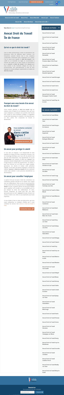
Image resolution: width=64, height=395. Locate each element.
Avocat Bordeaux (28, 22)
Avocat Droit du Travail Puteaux (50, 318)
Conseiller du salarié (49, 2)
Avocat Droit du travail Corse (50, 90)
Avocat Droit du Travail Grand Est (50, 38)
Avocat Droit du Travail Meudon (50, 262)
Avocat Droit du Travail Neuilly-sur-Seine (50, 365)
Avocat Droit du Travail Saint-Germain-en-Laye (50, 164)
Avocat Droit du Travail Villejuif (50, 273)
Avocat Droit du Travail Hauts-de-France (50, 66)
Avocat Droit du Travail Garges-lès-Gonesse (50, 126)
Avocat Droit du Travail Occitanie (51, 81)
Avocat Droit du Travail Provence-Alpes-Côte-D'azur (49, 60)
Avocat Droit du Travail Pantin (50, 313)
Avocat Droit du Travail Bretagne (51, 77)
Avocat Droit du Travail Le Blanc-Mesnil (51, 191)
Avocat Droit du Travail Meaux (50, 277)
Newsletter (32, 388)
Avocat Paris (24, 18)
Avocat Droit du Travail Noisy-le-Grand (51, 371)
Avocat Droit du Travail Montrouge (48, 308)
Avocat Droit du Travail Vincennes (48, 327)
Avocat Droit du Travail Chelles (50, 285)
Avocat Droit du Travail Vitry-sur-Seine (50, 221)
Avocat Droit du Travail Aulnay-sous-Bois (50, 226)
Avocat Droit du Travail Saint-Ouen (50, 120)
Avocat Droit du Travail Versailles (48, 170)
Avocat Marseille (34, 18)
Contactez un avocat (22, 141)
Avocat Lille (18, 22)
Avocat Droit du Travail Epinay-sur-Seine (50, 296)
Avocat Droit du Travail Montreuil (48, 148)
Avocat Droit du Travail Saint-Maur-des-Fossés (50, 215)
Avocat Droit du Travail (23, 2)
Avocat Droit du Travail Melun (50, 115)
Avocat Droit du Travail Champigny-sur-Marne (48, 333)
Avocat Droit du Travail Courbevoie (48, 203)
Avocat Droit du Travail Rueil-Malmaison (50, 209)
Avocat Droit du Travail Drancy (50, 338)
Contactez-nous (25, 209)
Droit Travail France (12, 2)
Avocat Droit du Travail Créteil (50, 143)
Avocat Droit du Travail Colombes (48, 353)
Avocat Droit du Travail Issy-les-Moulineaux (50, 343)
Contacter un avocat (36, 2)
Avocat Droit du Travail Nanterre (51, 153)
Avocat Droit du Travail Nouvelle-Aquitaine (48, 72)
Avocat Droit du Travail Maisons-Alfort (51, 197)
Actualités (51, 4)
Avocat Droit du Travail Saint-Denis (50, 158)
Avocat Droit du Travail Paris (50, 43)
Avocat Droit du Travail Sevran (50, 322)
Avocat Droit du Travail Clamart (50, 242)
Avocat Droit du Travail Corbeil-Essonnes (50, 290)
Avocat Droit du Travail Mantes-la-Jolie (50, 257)
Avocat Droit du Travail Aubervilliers (48, 232)
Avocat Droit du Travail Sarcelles (51, 348)
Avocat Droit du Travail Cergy (50, 175)
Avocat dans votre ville (41, 22)
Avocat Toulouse (54, 18)
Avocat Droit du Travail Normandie (48, 54)
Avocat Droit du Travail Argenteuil (48, 132)
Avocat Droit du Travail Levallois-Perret (48, 359)
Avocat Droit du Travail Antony (50, 281)
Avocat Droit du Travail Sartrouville (48, 267)
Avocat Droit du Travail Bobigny (50, 238)
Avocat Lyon (44, 18)
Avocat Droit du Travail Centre (50, 86)
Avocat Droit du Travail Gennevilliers (48, 302)
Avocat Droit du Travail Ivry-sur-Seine (51, 251)
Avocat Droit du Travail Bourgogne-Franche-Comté (49, 95)
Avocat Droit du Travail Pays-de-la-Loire (51, 101)
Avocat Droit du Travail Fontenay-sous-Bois (48, 185)
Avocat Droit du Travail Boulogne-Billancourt (48, 138)
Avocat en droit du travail (12, 18)
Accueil (13, 28)
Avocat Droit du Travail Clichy (50, 180)
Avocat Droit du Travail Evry (49, 246)
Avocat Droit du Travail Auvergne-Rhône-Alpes (48, 48)
